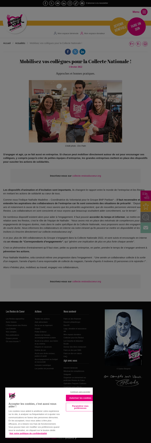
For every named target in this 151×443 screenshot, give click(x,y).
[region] (49, 412)
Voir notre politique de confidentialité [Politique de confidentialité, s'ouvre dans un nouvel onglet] (28, 433)
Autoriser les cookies (80, 398)
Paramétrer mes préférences (80, 407)
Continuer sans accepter (80, 392)
